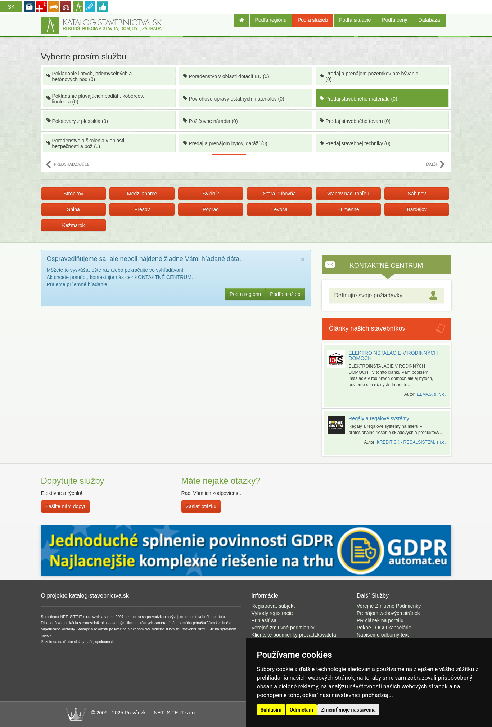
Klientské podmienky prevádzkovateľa (294, 635)
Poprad (211, 209)
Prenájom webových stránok (388, 613)
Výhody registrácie (272, 613)
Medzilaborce (142, 193)
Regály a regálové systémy (379, 418)
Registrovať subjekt (273, 606)
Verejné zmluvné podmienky (283, 627)
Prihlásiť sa (264, 620)
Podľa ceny (394, 20)
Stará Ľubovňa (279, 193)
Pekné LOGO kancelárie (384, 627)
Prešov (142, 209)
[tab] (386, 295)
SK (11, 7)
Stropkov (73, 193)
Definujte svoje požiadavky (368, 295)
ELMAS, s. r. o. (431, 394)
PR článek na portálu (380, 620)
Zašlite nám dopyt (66, 506)
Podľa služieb (313, 20)
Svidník (211, 193)
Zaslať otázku (201, 506)
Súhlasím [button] (271, 710)
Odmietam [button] (301, 710)
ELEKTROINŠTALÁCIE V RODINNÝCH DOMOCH (393, 355)
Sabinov (417, 193)
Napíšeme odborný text (383, 635)
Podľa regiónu (270, 20)
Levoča (279, 209)
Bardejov (416, 209)
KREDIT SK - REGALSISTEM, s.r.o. (411, 442)
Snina (73, 209)
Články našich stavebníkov (367, 328)
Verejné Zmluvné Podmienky (389, 606)
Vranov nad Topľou (348, 193)
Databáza (429, 20)
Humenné (348, 209)
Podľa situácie (355, 20)
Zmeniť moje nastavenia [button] (348, 710)
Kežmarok (73, 225)
